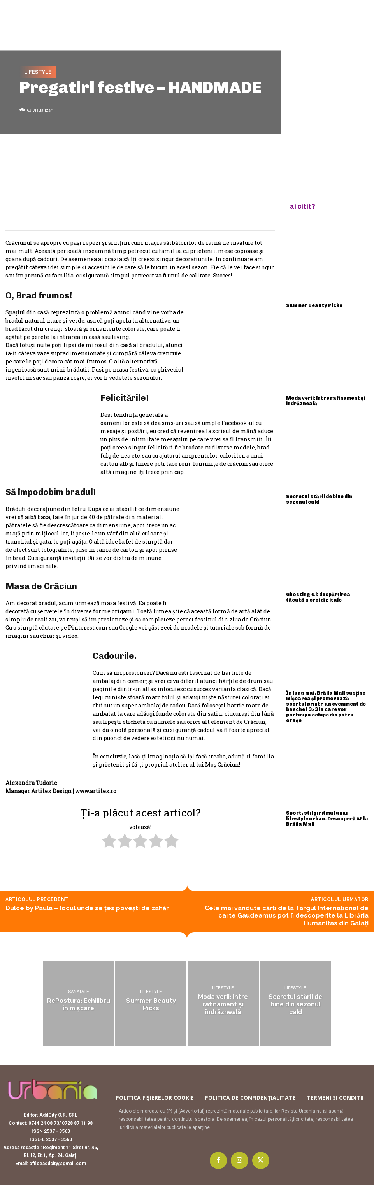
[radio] (109, 842)
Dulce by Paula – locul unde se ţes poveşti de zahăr (87, 908)
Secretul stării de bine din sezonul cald (327, 495)
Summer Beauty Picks (311, 304)
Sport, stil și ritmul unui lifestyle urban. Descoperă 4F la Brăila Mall (327, 800)
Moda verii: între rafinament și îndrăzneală (323, 399)
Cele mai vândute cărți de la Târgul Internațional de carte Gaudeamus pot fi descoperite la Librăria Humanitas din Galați (287, 915)
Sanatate (78, 992)
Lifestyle (37, 72)
